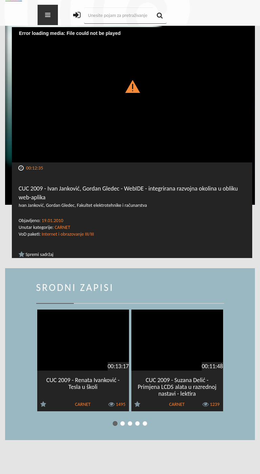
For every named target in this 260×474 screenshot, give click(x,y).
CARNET (62, 227)
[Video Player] (132, 94)
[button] (132, 86)
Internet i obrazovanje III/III (68, 234)
